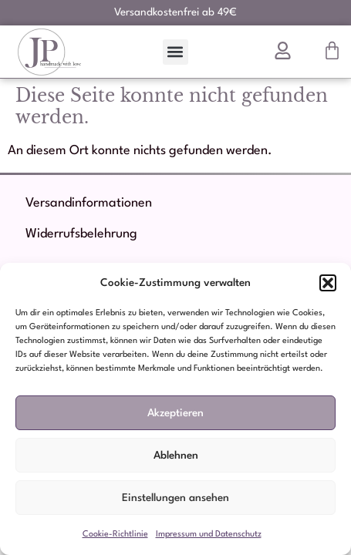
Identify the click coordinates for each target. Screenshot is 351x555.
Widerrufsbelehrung (81, 233)
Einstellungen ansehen (175, 498)
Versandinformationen (88, 203)
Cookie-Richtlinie (115, 534)
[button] (328, 283)
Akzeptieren (175, 413)
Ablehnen (176, 455)
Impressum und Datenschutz (209, 534)
